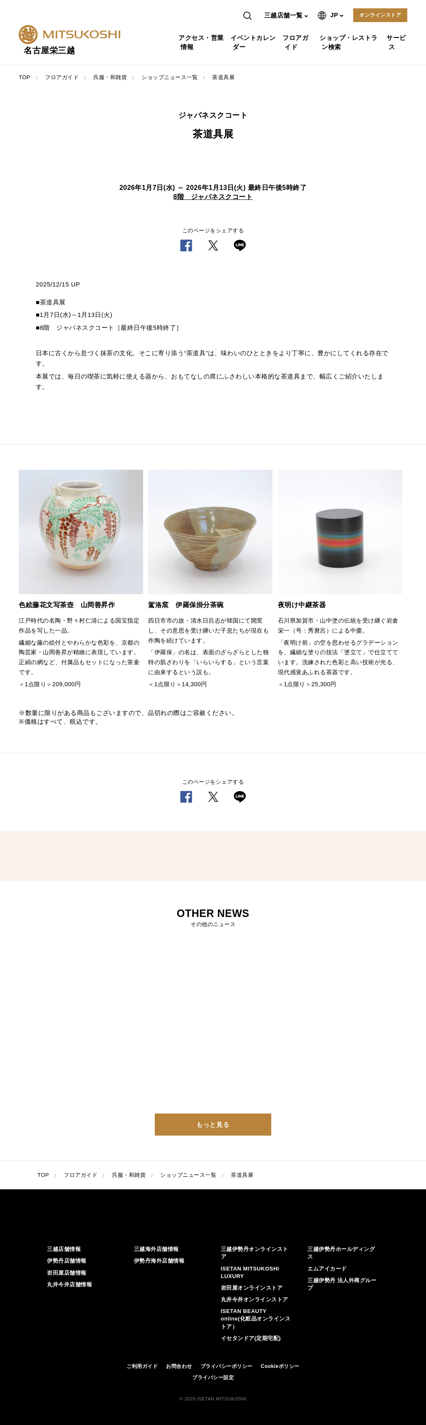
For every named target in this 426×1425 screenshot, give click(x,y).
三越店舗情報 (64, 1249)
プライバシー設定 (213, 1377)
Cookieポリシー (280, 1366)
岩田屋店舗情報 (67, 1273)
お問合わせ (179, 1366)
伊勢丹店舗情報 (67, 1261)
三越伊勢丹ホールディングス (341, 1253)
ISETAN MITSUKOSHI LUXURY (250, 1272)
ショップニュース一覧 (169, 77)
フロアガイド (296, 42)
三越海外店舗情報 (156, 1249)
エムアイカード (327, 1269)
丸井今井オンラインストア (254, 1299)
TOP (24, 77)
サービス (397, 42)
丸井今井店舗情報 (69, 1284)
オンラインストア (380, 15)
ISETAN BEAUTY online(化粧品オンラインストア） (256, 1318)
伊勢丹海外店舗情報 (159, 1261)
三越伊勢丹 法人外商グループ (341, 1284)
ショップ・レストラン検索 (350, 42)
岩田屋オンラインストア (252, 1288)
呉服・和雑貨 (110, 77)
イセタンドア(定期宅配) (251, 1338)
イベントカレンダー (254, 42)
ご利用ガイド (142, 1366)
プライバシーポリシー (227, 1366)
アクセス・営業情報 (202, 42)
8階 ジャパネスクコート (213, 196)
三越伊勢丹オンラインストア (254, 1253)
